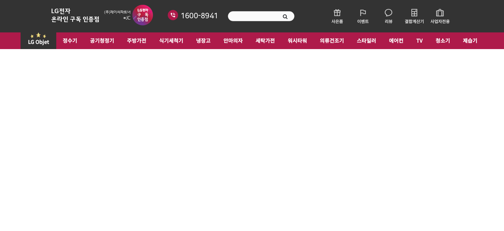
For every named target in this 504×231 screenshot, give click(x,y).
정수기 (70, 40)
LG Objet (38, 42)
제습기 (470, 40)
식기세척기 (171, 40)
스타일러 (366, 40)
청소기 (443, 40)
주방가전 (136, 40)
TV (419, 40)
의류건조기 (332, 40)
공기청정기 (102, 40)
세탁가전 (265, 40)
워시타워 (297, 40)
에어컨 (396, 40)
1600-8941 (199, 16)
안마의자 (233, 40)
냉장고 (203, 40)
